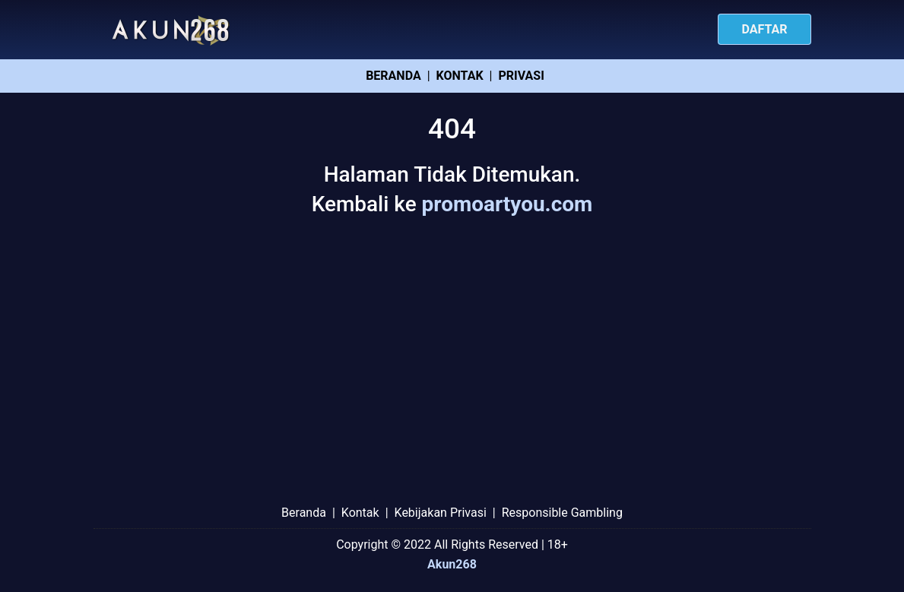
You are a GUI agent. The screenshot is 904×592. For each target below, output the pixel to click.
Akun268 (452, 564)
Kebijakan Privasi (441, 512)
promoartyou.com (507, 204)
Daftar (764, 29)
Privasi (521, 75)
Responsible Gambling (562, 512)
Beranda (393, 75)
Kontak (460, 75)
